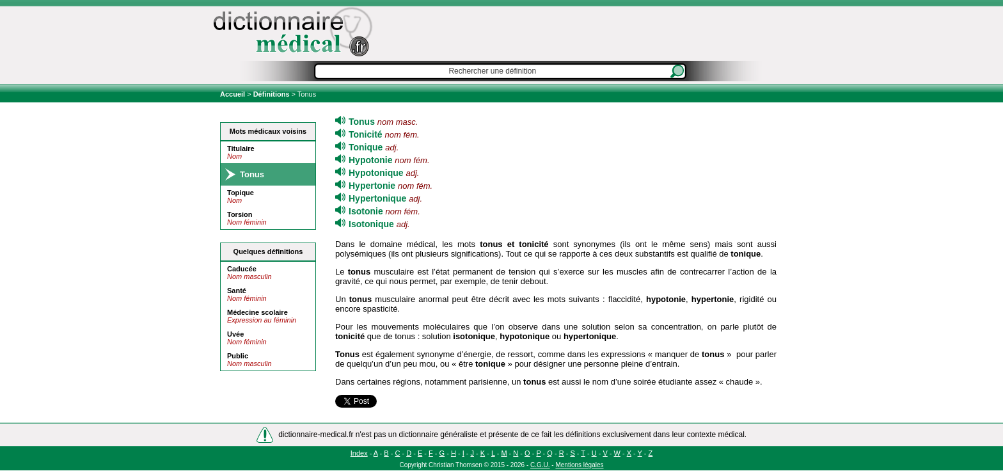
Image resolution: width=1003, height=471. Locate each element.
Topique (240, 192)
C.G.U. (540, 464)
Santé (236, 290)
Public (237, 356)
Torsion (240, 214)
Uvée (235, 334)
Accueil (233, 94)
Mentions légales (579, 464)
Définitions (271, 94)
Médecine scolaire (257, 312)
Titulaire (241, 148)
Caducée (242, 269)
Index (359, 453)
